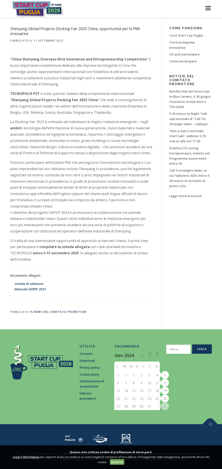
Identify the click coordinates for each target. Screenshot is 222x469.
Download (87, 361)
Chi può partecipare (184, 54)
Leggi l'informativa (26, 457)
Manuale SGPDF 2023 (30, 289)
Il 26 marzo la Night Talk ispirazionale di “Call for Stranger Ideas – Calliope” (189, 119)
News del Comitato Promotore (60, 312)
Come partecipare (183, 61)
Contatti (86, 354)
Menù (208, 8)
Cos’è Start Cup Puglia (186, 35)
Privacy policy (90, 367)
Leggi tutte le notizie (185, 196)
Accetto (117, 462)
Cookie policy (90, 374)
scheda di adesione (29, 284)
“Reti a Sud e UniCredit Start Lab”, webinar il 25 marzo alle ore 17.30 (187, 136)
